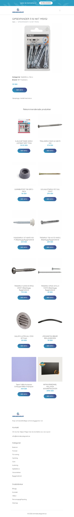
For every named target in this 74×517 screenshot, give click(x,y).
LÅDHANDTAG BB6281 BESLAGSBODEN (50, 337)
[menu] (60, 10)
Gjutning (15, 458)
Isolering (15, 465)
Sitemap (15, 503)
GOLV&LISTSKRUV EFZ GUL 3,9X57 (50, 190)
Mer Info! (19, 90)
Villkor (14, 496)
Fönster (15, 451)
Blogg (14, 489)
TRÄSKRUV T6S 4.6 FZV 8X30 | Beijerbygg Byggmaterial (50, 239)
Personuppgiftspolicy (19, 499)
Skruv (31, 77)
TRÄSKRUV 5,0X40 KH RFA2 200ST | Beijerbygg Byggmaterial (24, 288)
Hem (13, 22)
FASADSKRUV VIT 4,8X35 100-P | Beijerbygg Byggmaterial (24, 239)
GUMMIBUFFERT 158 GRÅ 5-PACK (24, 190)
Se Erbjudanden (46, 3)
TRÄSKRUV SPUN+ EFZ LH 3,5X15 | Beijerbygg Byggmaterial (50, 288)
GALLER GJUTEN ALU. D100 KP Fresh (23, 337)
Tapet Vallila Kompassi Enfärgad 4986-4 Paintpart (24, 386)
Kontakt (15, 492)
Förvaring (15, 454)
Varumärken (16, 472)
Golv (13, 462)
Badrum (15, 447)
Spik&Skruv (25, 77)
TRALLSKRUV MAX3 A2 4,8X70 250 (50, 142)
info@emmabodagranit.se (21, 436)
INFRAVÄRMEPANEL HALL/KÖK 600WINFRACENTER (50, 387)
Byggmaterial (17, 476)
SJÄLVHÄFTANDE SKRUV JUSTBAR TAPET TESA (24, 142)
